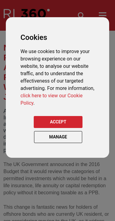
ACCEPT (58, 121)
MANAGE (58, 136)
